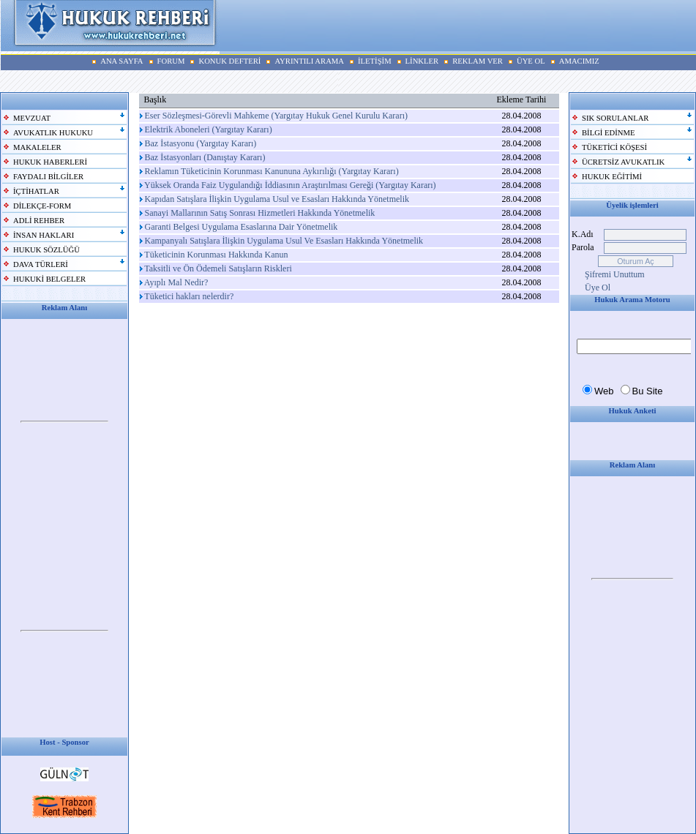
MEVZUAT (31, 118)
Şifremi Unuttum (615, 274)
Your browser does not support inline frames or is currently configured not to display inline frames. (64, 422)
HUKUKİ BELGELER (49, 279)
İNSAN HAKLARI (43, 235)
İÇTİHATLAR (36, 191)
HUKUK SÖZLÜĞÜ (46, 250)
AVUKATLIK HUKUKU (53, 133)
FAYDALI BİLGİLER (48, 177)
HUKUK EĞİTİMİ (612, 177)
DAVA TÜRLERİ (40, 264)
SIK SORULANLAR (615, 118)
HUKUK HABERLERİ (50, 162)
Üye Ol (597, 287)
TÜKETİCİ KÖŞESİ (614, 147)
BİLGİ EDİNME (608, 133)
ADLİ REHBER (38, 221)
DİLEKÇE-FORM (42, 206)
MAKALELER (37, 147)
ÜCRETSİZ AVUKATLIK (623, 162)
